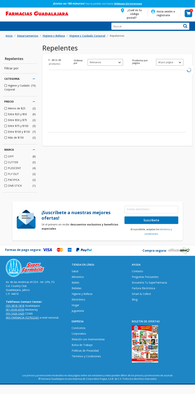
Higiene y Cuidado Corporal (87, 36)
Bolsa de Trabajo (82, 345)
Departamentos (27, 36)
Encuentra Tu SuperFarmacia (149, 282)
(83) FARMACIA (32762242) (22, 317)
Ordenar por (78, 61)
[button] (131, 13)
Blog (134, 299)
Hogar (75, 305)
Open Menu (4, 26)
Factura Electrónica (143, 288)
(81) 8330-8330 (15, 309)
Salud (75, 271)
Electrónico (78, 299)
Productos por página (140, 61)
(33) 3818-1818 (15, 305)
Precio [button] (20, 101)
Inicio (9, 36)
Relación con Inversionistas (88, 339)
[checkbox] (20, 87)
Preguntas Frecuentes (145, 277)
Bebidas (76, 288)
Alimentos (78, 277)
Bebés (75, 282)
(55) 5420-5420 (15, 313)
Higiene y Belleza (54, 36)
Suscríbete (151, 220)
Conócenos (79, 328)
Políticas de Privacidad (85, 350)
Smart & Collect (141, 294)
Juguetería (78, 311)
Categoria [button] (20, 78)
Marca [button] (20, 149)
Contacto (137, 271)
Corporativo (79, 333)
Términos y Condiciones (86, 356)
